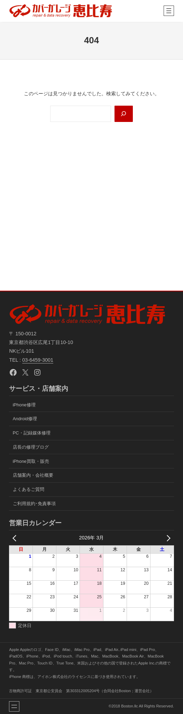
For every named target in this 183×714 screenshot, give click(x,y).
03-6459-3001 (37, 360)
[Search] (124, 114)
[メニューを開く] (169, 11)
